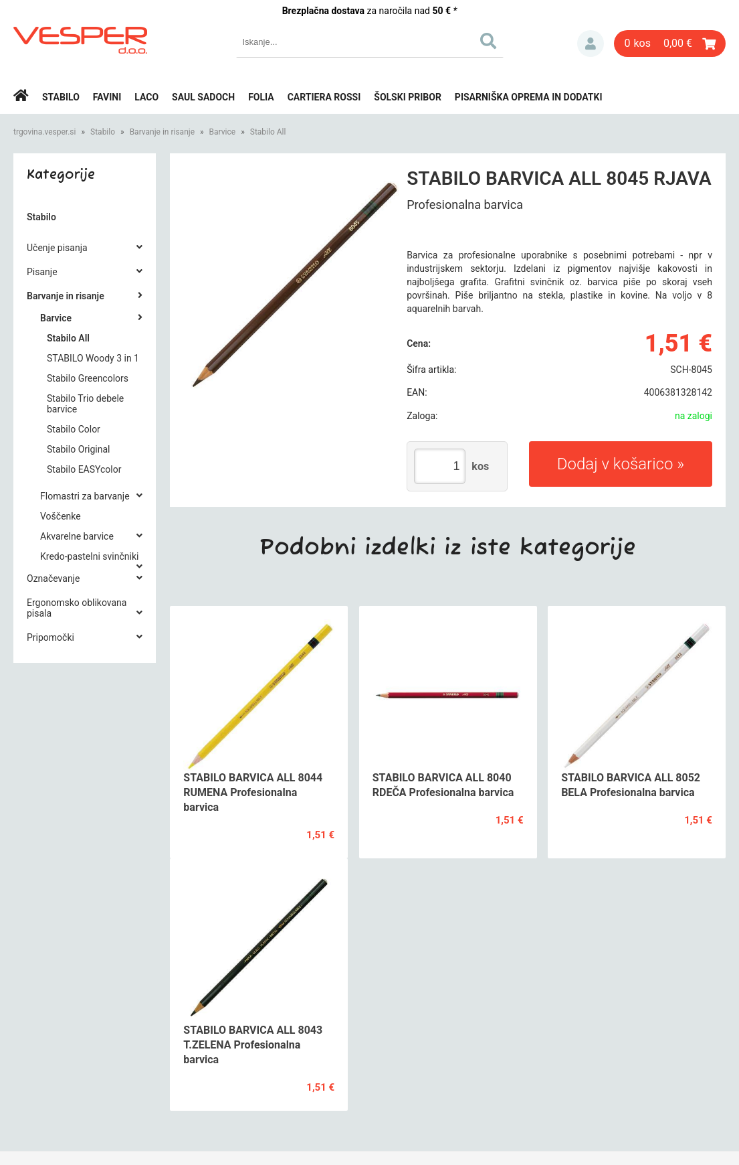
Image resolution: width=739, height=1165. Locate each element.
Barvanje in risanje (162, 132)
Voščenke (60, 516)
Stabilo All (268, 132)
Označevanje (53, 578)
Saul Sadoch (203, 97)
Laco (146, 97)
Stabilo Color (73, 429)
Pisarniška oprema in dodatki (529, 97)
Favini (107, 97)
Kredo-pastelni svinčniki (89, 556)
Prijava (590, 43)
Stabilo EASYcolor (84, 469)
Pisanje (42, 271)
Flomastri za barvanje (85, 496)
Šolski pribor (407, 97)
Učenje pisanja (57, 247)
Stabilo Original (78, 449)
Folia (261, 97)
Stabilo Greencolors (87, 378)
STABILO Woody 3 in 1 (93, 358)
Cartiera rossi (324, 97)
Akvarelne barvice (77, 536)
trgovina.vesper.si (44, 132)
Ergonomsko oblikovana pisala (76, 608)
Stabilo (61, 97)
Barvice (222, 132)
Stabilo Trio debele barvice (85, 403)
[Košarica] (670, 43)
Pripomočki (50, 637)
